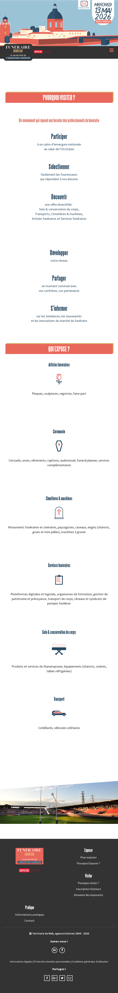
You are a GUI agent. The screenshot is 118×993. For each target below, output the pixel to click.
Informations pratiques (29, 914)
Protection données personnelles (52, 961)
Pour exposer (88, 857)
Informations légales (21, 961)
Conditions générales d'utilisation (90, 961)
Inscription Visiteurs (88, 889)
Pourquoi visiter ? (88, 883)
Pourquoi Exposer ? (88, 863)
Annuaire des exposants (88, 895)
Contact (29, 920)
